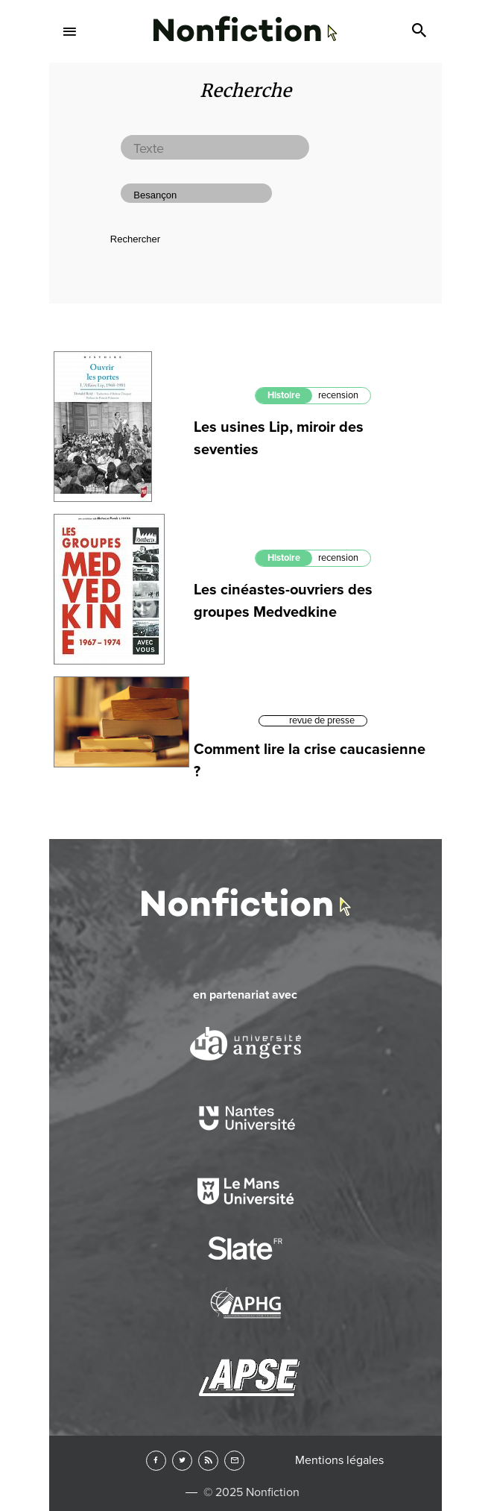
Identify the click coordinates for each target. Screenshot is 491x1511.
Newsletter (234, 1461)
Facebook (156, 1461)
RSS (208, 1461)
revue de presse (322, 720)
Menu (70, 31)
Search (421, 31)
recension (338, 395)
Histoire (283, 395)
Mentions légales (339, 1460)
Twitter (182, 1461)
